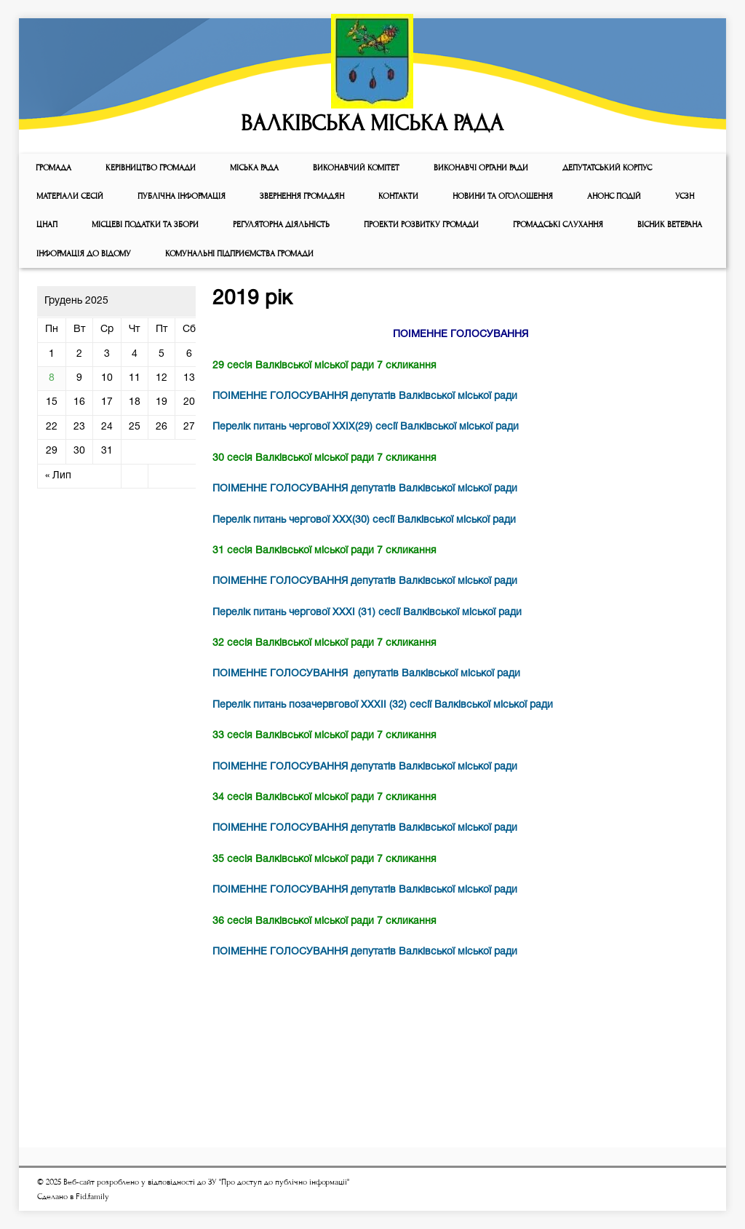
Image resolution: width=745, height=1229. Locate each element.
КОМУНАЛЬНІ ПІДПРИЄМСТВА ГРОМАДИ (239, 253)
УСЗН (684, 196)
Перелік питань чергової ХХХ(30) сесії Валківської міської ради (364, 520)
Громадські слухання (558, 224)
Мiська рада (254, 168)
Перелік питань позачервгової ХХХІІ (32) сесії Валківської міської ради (382, 705)
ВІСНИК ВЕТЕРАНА (669, 224)
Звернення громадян (302, 196)
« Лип (58, 476)
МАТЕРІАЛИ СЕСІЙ (69, 196)
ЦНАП (46, 224)
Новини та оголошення (503, 196)
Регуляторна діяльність (281, 224)
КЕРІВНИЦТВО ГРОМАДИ (150, 168)
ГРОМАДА (53, 168)
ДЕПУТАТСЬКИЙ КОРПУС (607, 168)
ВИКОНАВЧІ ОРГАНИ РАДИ (481, 168)
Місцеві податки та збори (145, 224)
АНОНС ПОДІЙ (614, 196)
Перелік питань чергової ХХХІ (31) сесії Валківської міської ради (367, 612)
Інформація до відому (83, 253)
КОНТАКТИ (398, 196)
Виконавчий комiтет (356, 168)
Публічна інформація (182, 196)
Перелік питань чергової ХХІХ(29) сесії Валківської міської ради (365, 427)
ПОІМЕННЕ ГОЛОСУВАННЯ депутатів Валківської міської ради (364, 396)
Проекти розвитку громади (421, 224)
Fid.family (92, 1196)
